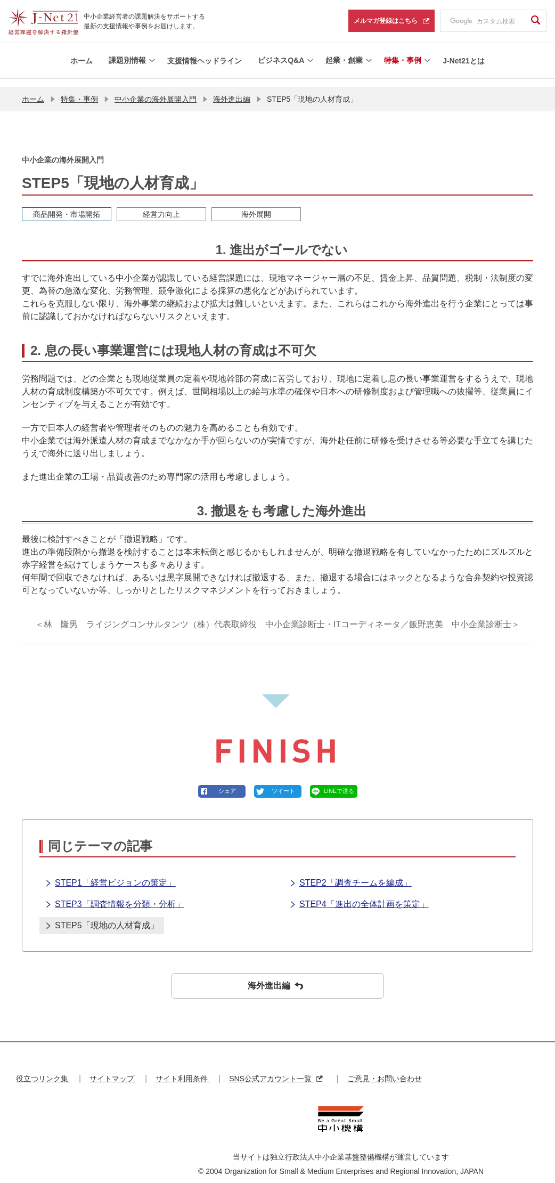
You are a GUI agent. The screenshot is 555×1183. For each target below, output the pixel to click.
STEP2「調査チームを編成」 (350, 875)
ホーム (33, 90)
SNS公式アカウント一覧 (275, 1070)
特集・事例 (79, 90)
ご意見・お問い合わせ (384, 1070)
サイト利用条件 (183, 1070)
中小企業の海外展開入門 (156, 90)
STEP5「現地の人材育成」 (102, 918)
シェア (227, 783)
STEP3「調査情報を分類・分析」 (114, 896)
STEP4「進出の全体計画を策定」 (359, 896)
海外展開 (256, 205)
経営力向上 (161, 205)
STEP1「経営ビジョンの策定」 (110, 875)
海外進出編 (231, 90)
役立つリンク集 (43, 1070)
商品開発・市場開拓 (66, 205)
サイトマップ (112, 1070)
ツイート (283, 783)
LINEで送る (339, 783)
